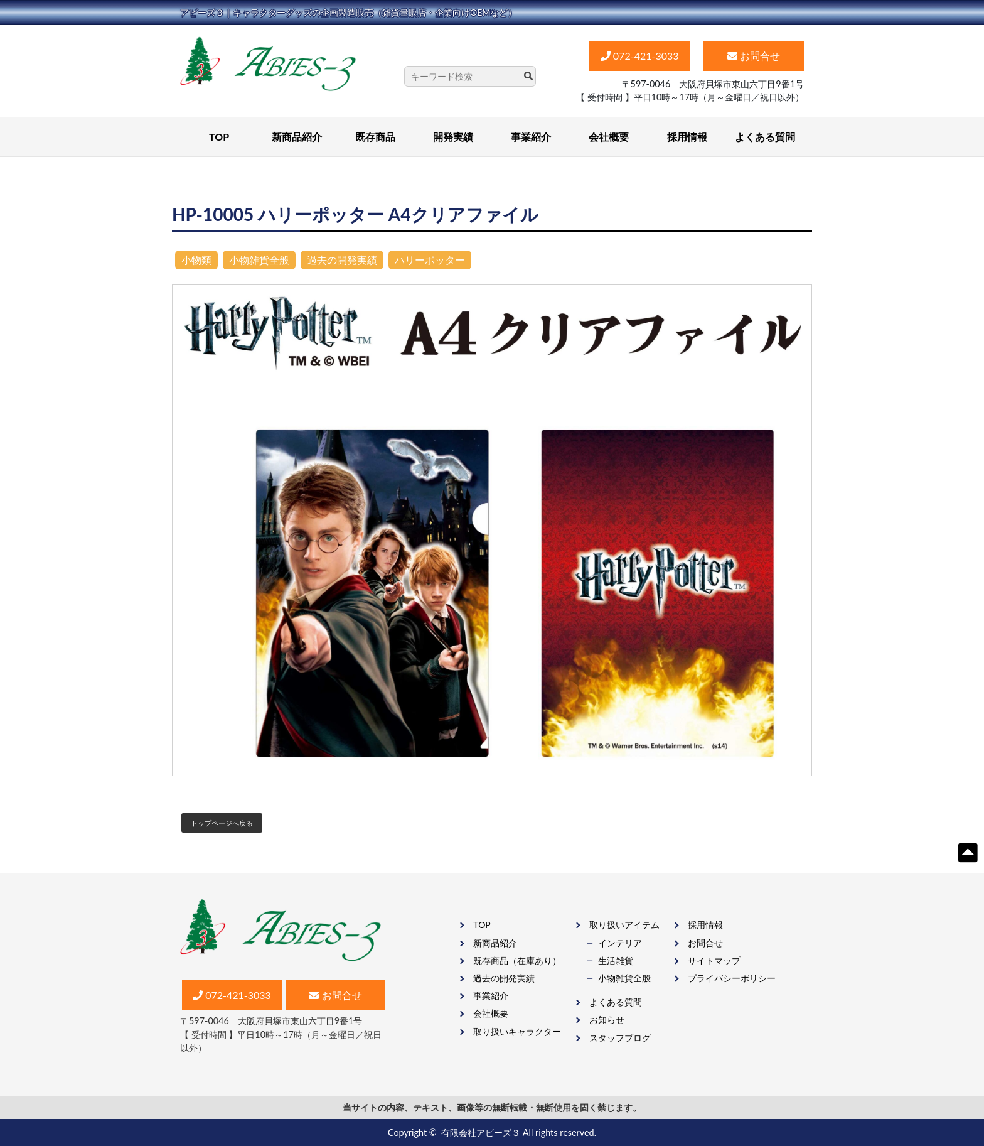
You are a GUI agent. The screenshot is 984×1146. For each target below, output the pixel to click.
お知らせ (606, 1019)
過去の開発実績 (342, 260)
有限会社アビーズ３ (480, 1132)
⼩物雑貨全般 (624, 978)
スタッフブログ (620, 1037)
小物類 (196, 260)
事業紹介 (531, 137)
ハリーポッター (430, 260)
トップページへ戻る (222, 823)
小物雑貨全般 (259, 260)
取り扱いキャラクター (517, 1031)
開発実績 (453, 137)
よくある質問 (765, 137)
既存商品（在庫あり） (517, 960)
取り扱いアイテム (624, 924)
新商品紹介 (297, 137)
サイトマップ (714, 960)
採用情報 (687, 137)
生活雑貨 (615, 960)
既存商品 (375, 137)
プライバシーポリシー (732, 978)
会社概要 (609, 137)
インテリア (620, 943)
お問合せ (705, 943)
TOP (219, 137)
